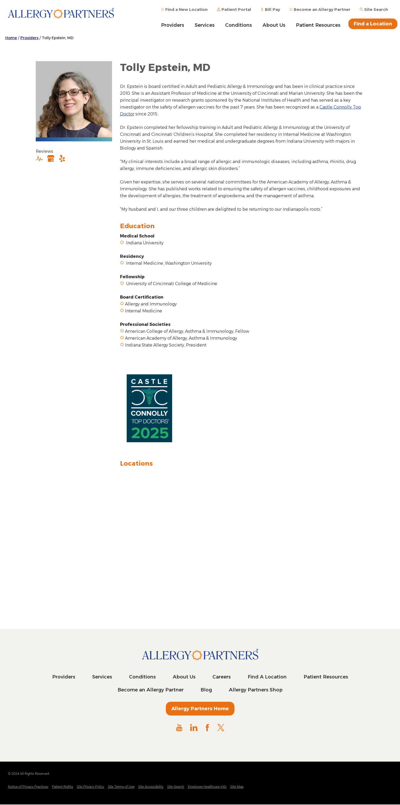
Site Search (175, 787)
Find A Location (267, 677)
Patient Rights (62, 787)
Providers (172, 25)
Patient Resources (318, 25)
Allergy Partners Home (200, 709)
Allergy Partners (61, 17)
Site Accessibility (150, 787)
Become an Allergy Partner (151, 690)
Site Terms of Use (121, 787)
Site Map (236, 787)
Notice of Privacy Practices (28, 787)
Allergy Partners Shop (256, 690)
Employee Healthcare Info (207, 787)
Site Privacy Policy (90, 787)
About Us (274, 25)
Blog (206, 690)
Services (205, 25)
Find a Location (373, 23)
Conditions (238, 25)
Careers (221, 677)
